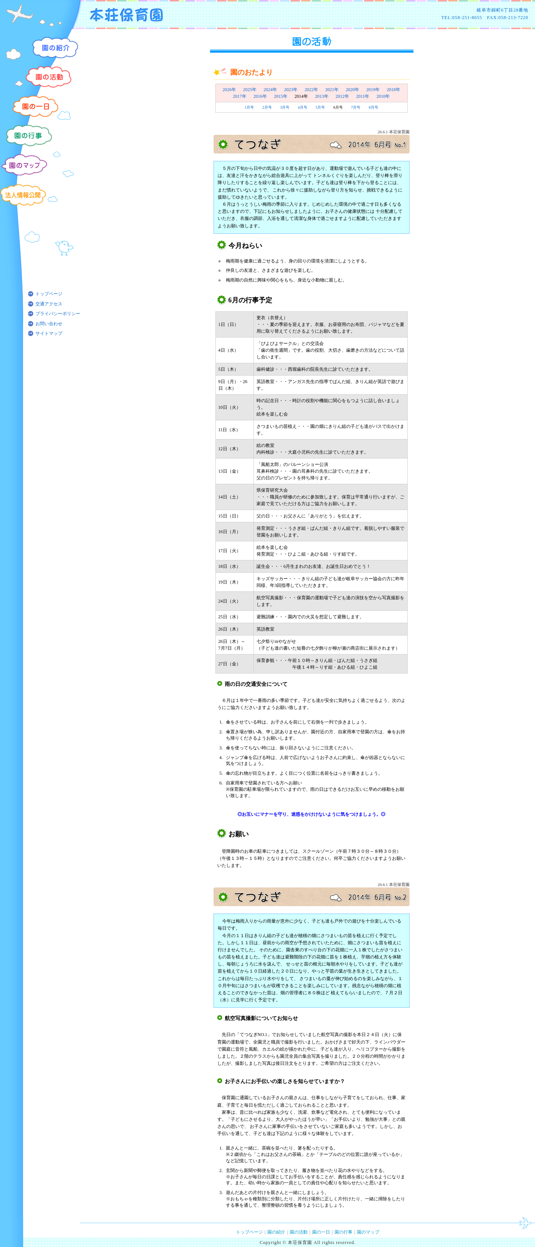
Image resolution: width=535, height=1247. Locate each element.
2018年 (393, 89)
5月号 (320, 107)
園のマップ (368, 1232)
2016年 (260, 96)
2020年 (352, 89)
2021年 (332, 89)
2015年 (280, 96)
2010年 (383, 96)
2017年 (239, 96)
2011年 (363, 96)
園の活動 (299, 1232)
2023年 (291, 89)
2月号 (267, 107)
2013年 (322, 96)
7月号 (355, 107)
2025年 (249, 89)
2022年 (311, 89)
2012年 (342, 96)
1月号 (249, 107)
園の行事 (343, 1232)
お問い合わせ (48, 323)
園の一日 (321, 1232)
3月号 (284, 107)
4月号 (302, 107)
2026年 (229, 89)
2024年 (270, 89)
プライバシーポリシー (57, 313)
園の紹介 (276, 1232)
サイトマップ (48, 333)
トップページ (48, 293)
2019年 (373, 89)
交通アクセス (48, 304)
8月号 (373, 107)
